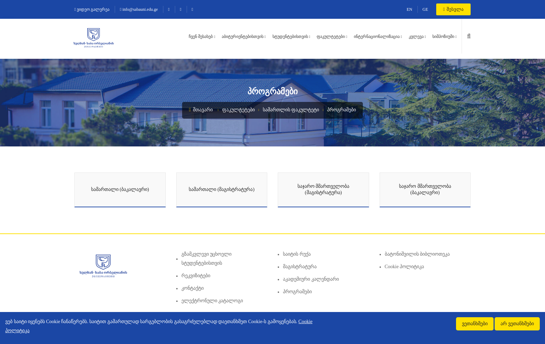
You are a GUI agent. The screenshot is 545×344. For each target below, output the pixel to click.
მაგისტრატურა (300, 266)
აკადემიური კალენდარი (311, 279)
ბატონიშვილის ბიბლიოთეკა (417, 254)
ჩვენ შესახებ (201, 36)
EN (409, 9)
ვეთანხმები (475, 323)
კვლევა (416, 36)
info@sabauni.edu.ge (139, 9)
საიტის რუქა (297, 254)
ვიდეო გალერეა (91, 9)
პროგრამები (341, 109)
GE (425, 9)
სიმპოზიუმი (443, 36)
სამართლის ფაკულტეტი (291, 109)
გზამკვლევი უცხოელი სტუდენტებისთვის (206, 258)
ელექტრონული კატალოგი (212, 300)
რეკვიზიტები (195, 275)
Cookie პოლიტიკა (404, 266)
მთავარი (201, 109)
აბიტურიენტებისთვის (242, 36)
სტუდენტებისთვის (290, 36)
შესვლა (453, 9)
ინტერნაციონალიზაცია (377, 36)
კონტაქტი (192, 288)
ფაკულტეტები (331, 36)
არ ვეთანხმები (517, 323)
